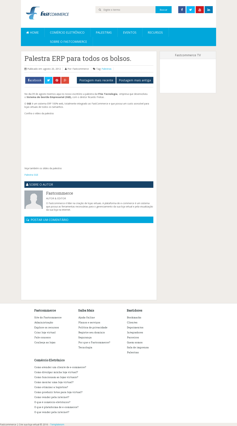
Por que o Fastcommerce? (94, 342)
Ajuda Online (86, 317)
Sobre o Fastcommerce (68, 42)
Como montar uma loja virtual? (54, 382)
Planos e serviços (89, 322)
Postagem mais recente (96, 80)
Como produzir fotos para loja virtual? (58, 392)
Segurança (85, 337)
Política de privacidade (92, 327)
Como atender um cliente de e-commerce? (60, 367)
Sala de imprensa (138, 347)
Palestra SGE (31, 174)
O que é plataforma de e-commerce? (56, 407)
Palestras (104, 32)
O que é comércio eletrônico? (52, 402)
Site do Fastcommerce (48, 317)
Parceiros (133, 337)
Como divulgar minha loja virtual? (56, 372)
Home (32, 32)
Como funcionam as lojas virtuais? (56, 377)
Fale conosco (42, 337)
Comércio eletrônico (67, 32)
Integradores (135, 332)
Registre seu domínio (91, 332)
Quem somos (135, 342)
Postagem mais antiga (135, 80)
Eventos (129, 32)
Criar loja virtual (45, 332)
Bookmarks (134, 317)
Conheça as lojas (44, 342)
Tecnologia (85, 347)
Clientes (132, 322)
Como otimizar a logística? (51, 387)
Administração (43, 322)
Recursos (155, 32)
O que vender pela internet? (51, 412)
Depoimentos (135, 327)
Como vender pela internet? (51, 397)
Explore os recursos (46, 327)
